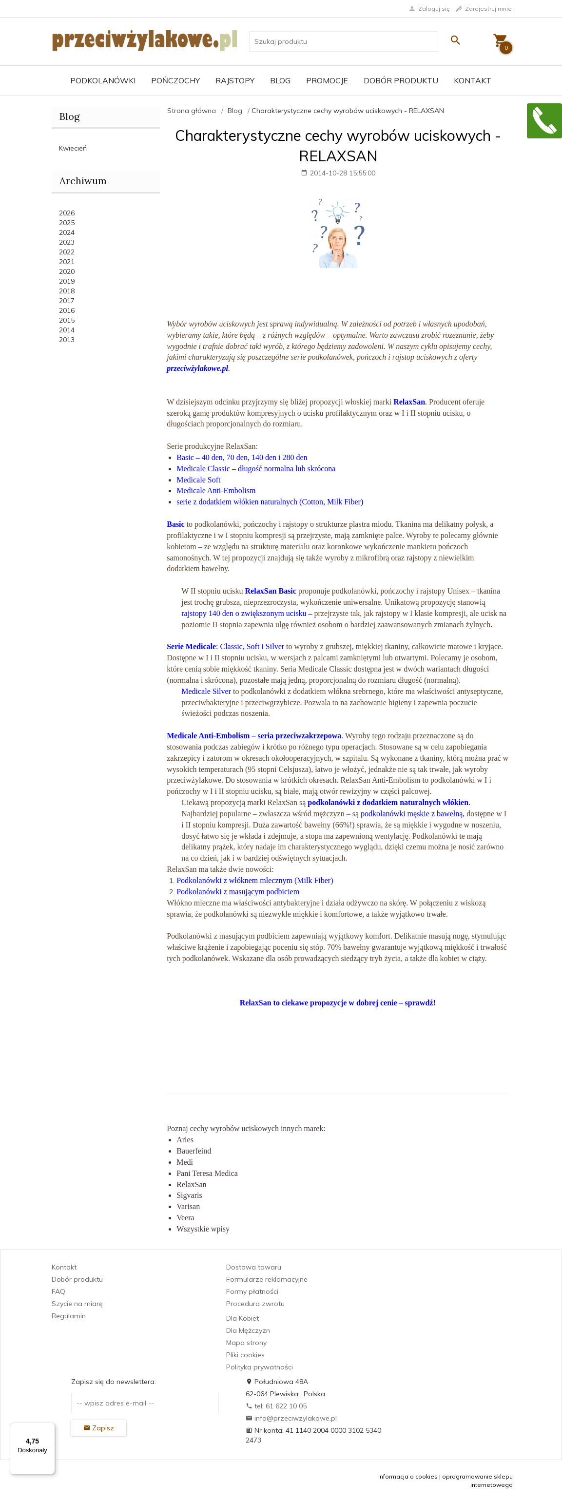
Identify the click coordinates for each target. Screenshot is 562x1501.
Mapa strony (246, 1342)
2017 (67, 300)
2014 (67, 330)
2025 (67, 222)
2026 (67, 213)
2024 (67, 232)
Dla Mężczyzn (248, 1330)
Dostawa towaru (253, 1267)
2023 (67, 242)
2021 (67, 261)
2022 (67, 252)
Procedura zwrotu (255, 1303)
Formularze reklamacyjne (267, 1279)
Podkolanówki (103, 80)
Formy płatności (252, 1291)
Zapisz (98, 1428)
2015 (67, 320)
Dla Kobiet (242, 1318)
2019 (67, 281)
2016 (67, 310)
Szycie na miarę (77, 1303)
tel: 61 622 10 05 (276, 1406)
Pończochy (175, 80)
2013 (67, 339)
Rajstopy (234, 80)
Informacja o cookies (408, 1476)
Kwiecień (73, 148)
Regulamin (69, 1315)
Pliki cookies (245, 1354)
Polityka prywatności (259, 1367)
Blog (280, 80)
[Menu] (49, 1428)
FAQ (58, 1291)
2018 (67, 291)
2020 (67, 271)
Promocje (327, 80)
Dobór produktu (401, 80)
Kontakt (472, 80)
